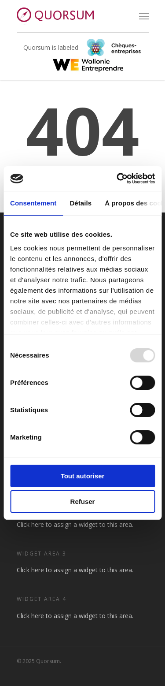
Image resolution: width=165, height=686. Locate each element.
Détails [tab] (81, 203)
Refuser (82, 501)
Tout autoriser (83, 476)
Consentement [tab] (33, 203)
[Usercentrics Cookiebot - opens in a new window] (117, 178)
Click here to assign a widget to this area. (75, 524)
